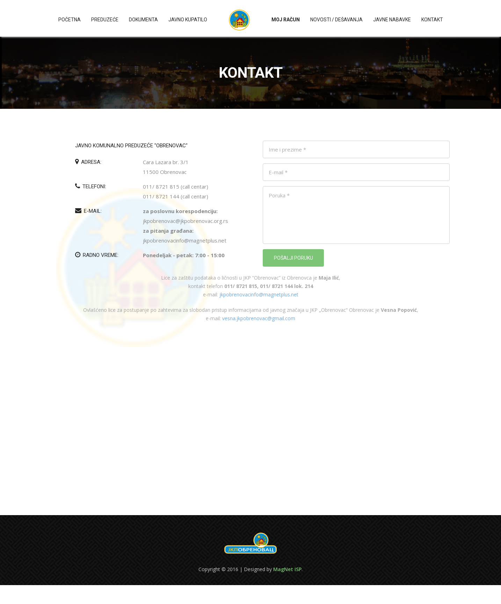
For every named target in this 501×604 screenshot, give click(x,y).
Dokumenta (143, 19)
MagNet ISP (287, 569)
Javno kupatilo (187, 19)
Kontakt (432, 19)
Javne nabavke (392, 19)
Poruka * (356, 215)
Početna (69, 19)
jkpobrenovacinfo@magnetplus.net (258, 294)
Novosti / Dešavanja (336, 19)
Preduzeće (104, 19)
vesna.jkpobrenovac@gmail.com (258, 318)
